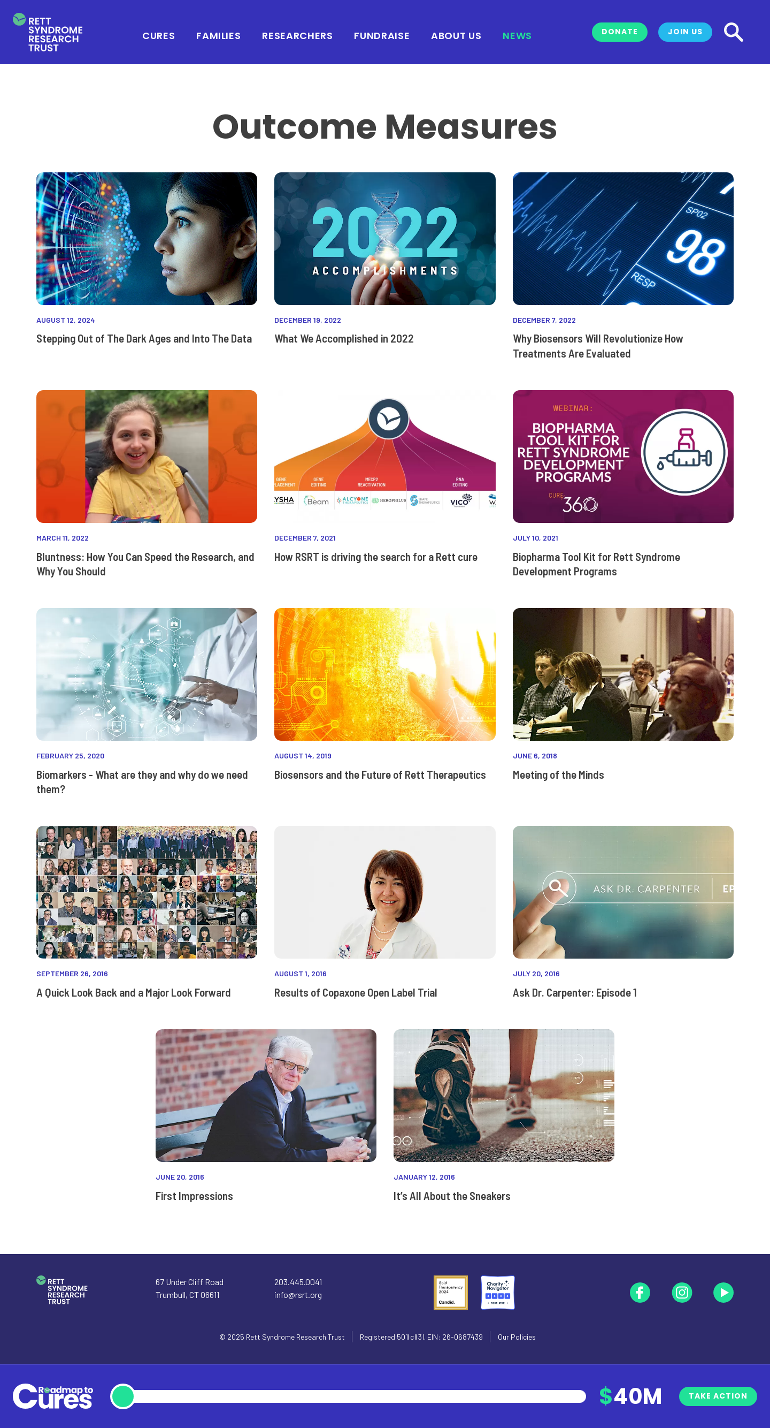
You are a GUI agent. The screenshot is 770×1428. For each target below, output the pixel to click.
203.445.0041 (298, 1282)
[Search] (733, 32)
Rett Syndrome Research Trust (295, 1336)
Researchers (297, 35)
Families (218, 35)
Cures (158, 35)
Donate (620, 31)
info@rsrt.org (298, 1294)
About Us (456, 35)
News (517, 35)
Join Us (685, 31)
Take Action (718, 1396)
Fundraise (382, 35)
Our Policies (517, 1336)
